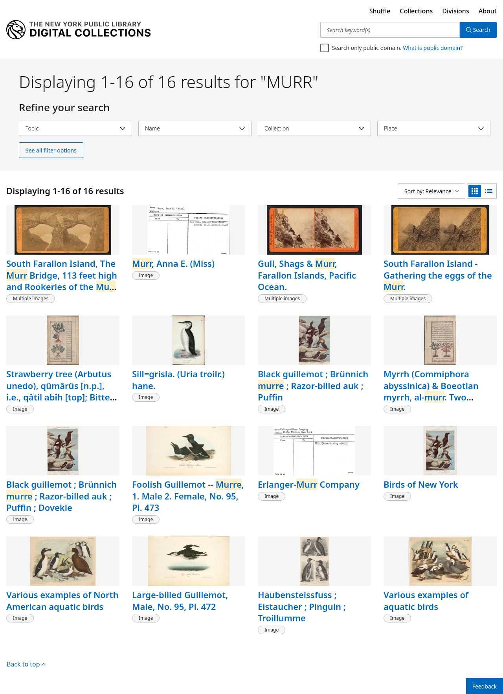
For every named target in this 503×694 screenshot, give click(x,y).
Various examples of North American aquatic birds (62, 600)
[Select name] (195, 128)
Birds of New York (421, 484)
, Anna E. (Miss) (173, 263)
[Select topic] (75, 128)
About (488, 11)
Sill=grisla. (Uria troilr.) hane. (178, 379)
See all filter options (51, 150)
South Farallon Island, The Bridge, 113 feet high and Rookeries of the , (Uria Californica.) (62, 280)
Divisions (455, 11)
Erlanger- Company (309, 484)
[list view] (489, 191)
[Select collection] (314, 128)
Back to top (26, 664)
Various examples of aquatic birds (426, 600)
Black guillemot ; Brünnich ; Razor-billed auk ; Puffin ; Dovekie (61, 495)
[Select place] (433, 128)
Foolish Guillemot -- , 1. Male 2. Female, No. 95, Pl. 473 (188, 495)
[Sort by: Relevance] (431, 191)
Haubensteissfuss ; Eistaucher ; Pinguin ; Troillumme (302, 606)
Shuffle (380, 11)
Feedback (484, 686)
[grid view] (474, 191)
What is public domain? (433, 47)
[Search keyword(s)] (390, 30)
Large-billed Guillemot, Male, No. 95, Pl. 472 (180, 600)
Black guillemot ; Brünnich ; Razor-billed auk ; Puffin (313, 385)
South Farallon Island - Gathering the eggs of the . (438, 274)
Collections (416, 11)
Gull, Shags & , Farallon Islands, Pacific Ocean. (307, 274)
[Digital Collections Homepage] (78, 30)
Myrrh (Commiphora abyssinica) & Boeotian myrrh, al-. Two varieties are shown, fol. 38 (440, 391)
